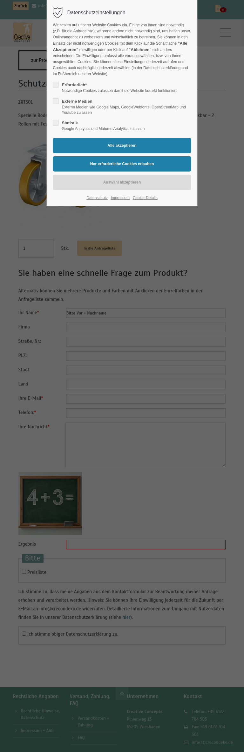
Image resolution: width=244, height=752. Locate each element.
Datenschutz (97, 198)
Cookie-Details (145, 198)
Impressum (120, 198)
